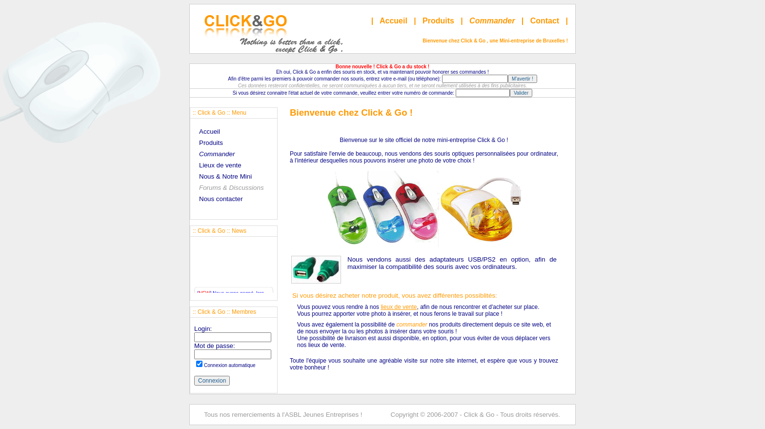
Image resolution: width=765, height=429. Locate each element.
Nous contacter (221, 199)
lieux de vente (399, 307)
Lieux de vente (220, 165)
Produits (438, 21)
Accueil (393, 21)
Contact (545, 21)
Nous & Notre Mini (225, 176)
